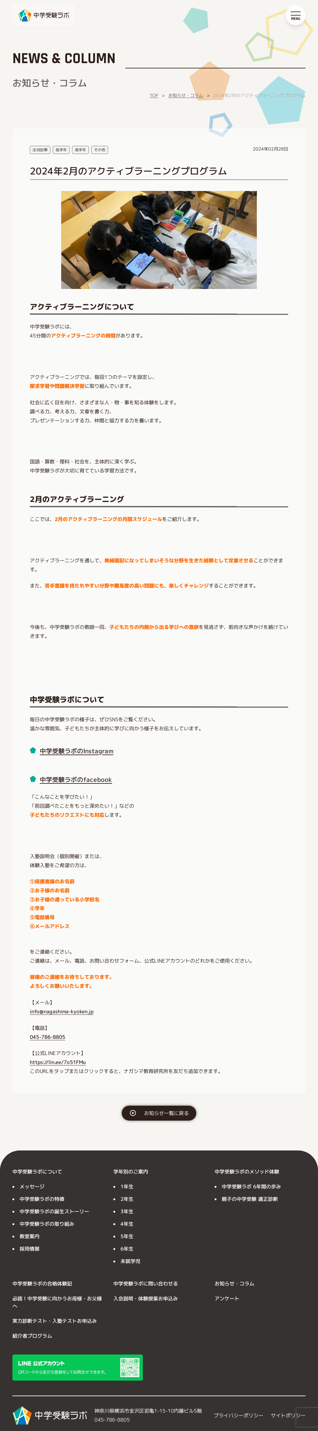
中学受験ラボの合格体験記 (42, 1283)
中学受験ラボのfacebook (76, 779)
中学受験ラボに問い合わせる (145, 1283)
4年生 (127, 1223)
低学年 (61, 149)
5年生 (127, 1236)
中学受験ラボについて (37, 1171)
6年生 (127, 1248)
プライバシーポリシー (238, 1415)
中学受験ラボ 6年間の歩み (251, 1186)
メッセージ (32, 1186)
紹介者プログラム (32, 1335)
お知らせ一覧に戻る (166, 1113)
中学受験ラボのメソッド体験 (247, 1171)
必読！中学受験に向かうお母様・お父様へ (57, 1302)
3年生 (127, 1211)
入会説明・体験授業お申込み (145, 1298)
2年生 (127, 1199)
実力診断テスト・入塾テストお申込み (54, 1320)
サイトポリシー (288, 1415)
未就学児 (130, 1261)
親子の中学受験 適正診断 (250, 1199)
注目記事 (40, 149)
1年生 (127, 1186)
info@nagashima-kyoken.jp (61, 1011)
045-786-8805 (47, 1036)
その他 (99, 149)
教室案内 (29, 1236)
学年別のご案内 (130, 1171)
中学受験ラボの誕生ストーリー (54, 1211)
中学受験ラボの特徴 (42, 1199)
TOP (154, 95)
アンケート (227, 1298)
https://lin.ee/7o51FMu (58, 1062)
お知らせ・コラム (185, 95)
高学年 (80, 149)
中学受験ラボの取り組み (47, 1223)
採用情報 (29, 1248)
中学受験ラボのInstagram (76, 750)
